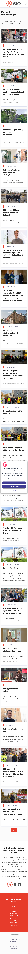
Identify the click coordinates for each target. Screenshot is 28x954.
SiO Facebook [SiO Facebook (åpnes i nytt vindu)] (14, 916)
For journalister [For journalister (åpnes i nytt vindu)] (14, 946)
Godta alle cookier (14, 486)
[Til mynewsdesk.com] (14, 935)
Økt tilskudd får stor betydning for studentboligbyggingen (12, 811)
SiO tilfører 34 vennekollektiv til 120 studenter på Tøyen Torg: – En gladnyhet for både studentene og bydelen (13, 295)
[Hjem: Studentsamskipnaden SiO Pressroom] (13, 4)
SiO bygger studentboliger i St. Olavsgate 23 (11, 333)
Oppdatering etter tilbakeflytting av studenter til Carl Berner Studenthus (13, 374)
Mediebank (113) (13, 22)
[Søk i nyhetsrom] (26, 4)
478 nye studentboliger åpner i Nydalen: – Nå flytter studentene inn (12, 610)
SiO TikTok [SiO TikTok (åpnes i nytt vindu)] (14, 920)
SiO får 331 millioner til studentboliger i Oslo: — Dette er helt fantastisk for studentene (13, 773)
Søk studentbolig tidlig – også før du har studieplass (13, 172)
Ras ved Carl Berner (11, 568)
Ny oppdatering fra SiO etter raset (12, 412)
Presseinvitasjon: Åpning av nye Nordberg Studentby (13, 132)
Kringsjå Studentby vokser (11, 690)
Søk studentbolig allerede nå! (13, 730)
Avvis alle (14, 483)
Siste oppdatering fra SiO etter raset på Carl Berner (13, 448)
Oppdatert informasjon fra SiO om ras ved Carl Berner (12, 530)
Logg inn (14, 951)
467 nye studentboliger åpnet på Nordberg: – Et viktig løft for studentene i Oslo (13, 53)
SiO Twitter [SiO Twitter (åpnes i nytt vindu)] (14, 925)
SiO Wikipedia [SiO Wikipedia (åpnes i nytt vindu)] (14, 913)
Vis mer (14, 830)
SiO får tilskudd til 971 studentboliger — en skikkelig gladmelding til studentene (13, 254)
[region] (14, 477)
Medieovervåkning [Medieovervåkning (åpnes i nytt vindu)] (14, 939)
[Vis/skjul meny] (2, 3)
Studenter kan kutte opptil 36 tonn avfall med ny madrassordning (13, 91)
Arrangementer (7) (23, 22)
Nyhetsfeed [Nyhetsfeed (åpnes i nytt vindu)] (14, 948)
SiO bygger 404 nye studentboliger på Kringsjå (11, 212)
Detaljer (14, 490)
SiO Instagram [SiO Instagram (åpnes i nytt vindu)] (14, 918)
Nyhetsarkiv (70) (4, 22)
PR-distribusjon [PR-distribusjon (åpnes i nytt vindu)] (14, 941)
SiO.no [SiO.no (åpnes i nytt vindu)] (14, 911)
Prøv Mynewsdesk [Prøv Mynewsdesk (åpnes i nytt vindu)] (14, 944)
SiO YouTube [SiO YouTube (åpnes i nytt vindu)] (14, 923)
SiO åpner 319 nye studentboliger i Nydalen (13, 649)
